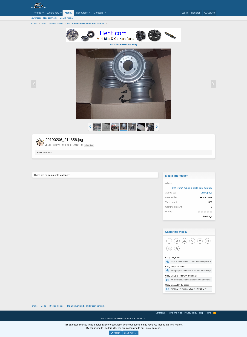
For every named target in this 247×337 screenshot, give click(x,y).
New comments (50, 18)
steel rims (89, 145)
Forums (37, 12)
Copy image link (172, 257)
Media (68, 12)
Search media (66, 18)
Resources (82, 12)
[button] (43, 13)
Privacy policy (190, 313)
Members (98, 12)
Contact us (160, 313)
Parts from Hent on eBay (123, 44)
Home (208, 313)
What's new (53, 12)
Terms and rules (175, 313)
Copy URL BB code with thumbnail (181, 276)
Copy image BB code (174, 266)
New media (36, 18)
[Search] (209, 13)
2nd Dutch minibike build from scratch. (192, 188)
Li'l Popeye (54, 145)
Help (201, 313)
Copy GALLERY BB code (176, 285)
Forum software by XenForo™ (123, 319)
